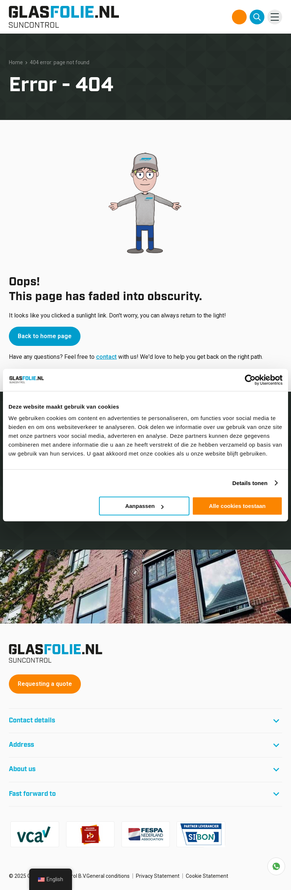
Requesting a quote (45, 683)
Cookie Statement (207, 876)
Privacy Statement (157, 876)
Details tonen (249, 483)
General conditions (108, 876)
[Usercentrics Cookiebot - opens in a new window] (250, 379)
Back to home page (45, 336)
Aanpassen (144, 506)
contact (106, 356)
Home (16, 62)
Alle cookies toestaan (237, 506)
